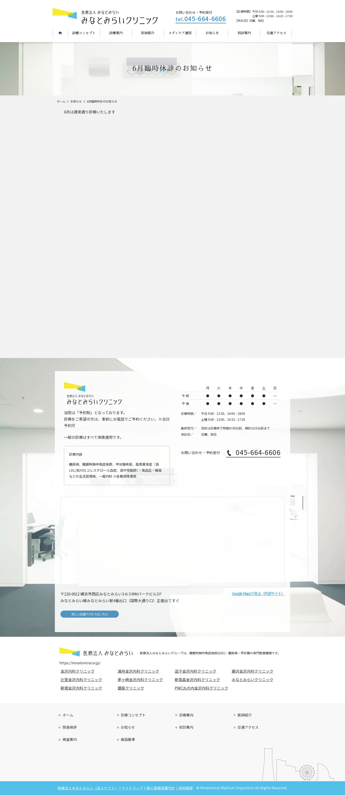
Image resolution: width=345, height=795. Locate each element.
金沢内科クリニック (78, 671)
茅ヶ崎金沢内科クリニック (141, 679)
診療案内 (116, 33)
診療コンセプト (83, 33)
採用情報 (185, 788)
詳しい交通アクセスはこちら (89, 614)
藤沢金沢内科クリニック (253, 671)
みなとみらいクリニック (253, 679)
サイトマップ (132, 788)
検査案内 (70, 739)
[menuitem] (60, 33)
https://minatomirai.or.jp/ (80, 662)
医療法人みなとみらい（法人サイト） (88, 788)
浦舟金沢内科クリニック (139, 671)
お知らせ (212, 33)
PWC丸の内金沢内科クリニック (202, 688)
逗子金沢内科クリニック (196, 671)
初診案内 (244, 33)
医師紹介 (148, 33)
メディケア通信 (180, 33)
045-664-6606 (201, 18)
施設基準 (128, 739)
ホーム (60, 33)
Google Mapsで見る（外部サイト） (258, 593)
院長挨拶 (70, 727)
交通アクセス (276, 33)
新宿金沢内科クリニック (82, 688)
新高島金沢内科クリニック (198, 679)
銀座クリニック (131, 688)
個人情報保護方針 (161, 788)
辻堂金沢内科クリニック (82, 679)
